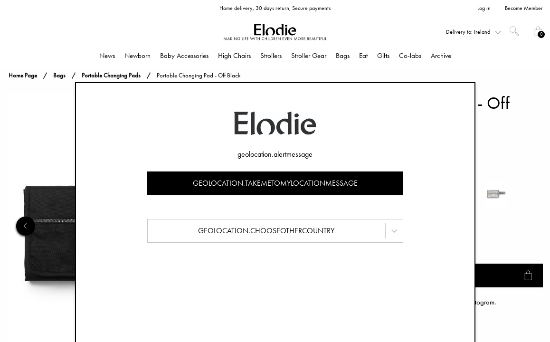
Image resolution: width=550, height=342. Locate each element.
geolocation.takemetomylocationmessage (275, 183)
